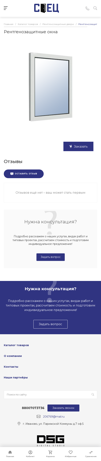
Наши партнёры (16, 377)
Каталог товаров (16, 345)
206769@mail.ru (54, 416)
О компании (13, 356)
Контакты (11, 366)
